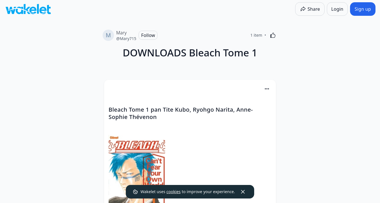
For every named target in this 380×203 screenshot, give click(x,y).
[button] (266, 89)
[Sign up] (362, 9)
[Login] (337, 9)
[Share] (310, 9)
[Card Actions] (266, 88)
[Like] (272, 35)
